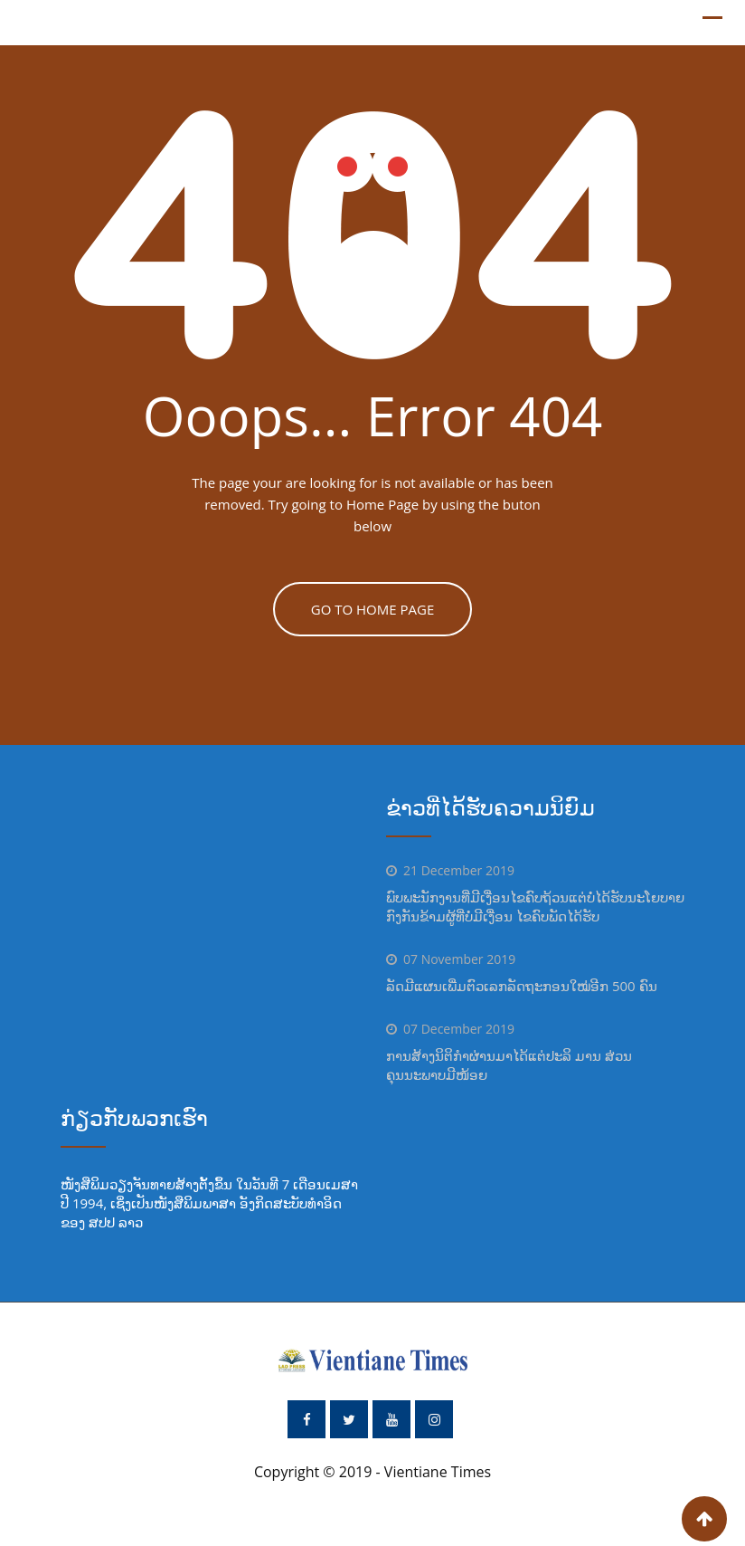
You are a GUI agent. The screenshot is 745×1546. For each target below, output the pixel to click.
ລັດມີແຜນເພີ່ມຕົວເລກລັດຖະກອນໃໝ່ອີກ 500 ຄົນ (521, 986)
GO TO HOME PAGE (373, 609)
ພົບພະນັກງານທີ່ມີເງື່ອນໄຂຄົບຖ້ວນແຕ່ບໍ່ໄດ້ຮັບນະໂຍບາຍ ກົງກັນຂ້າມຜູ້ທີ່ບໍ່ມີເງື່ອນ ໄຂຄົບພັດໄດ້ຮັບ (535, 906)
